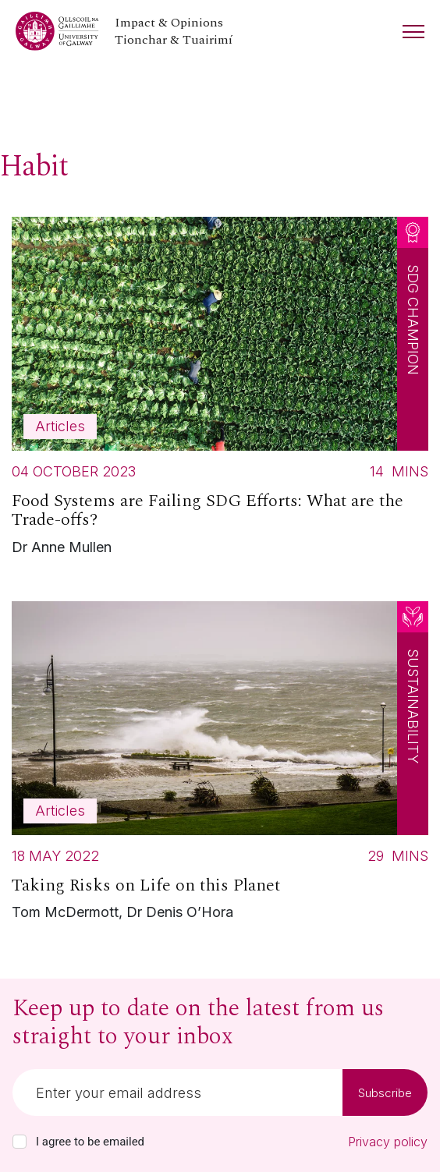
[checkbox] (19, 1142)
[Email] (177, 1092)
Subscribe (385, 1092)
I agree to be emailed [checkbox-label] (90, 1142)
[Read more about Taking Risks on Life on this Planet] (220, 765)
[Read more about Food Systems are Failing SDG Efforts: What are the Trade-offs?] (220, 390)
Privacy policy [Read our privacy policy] (388, 1141)
